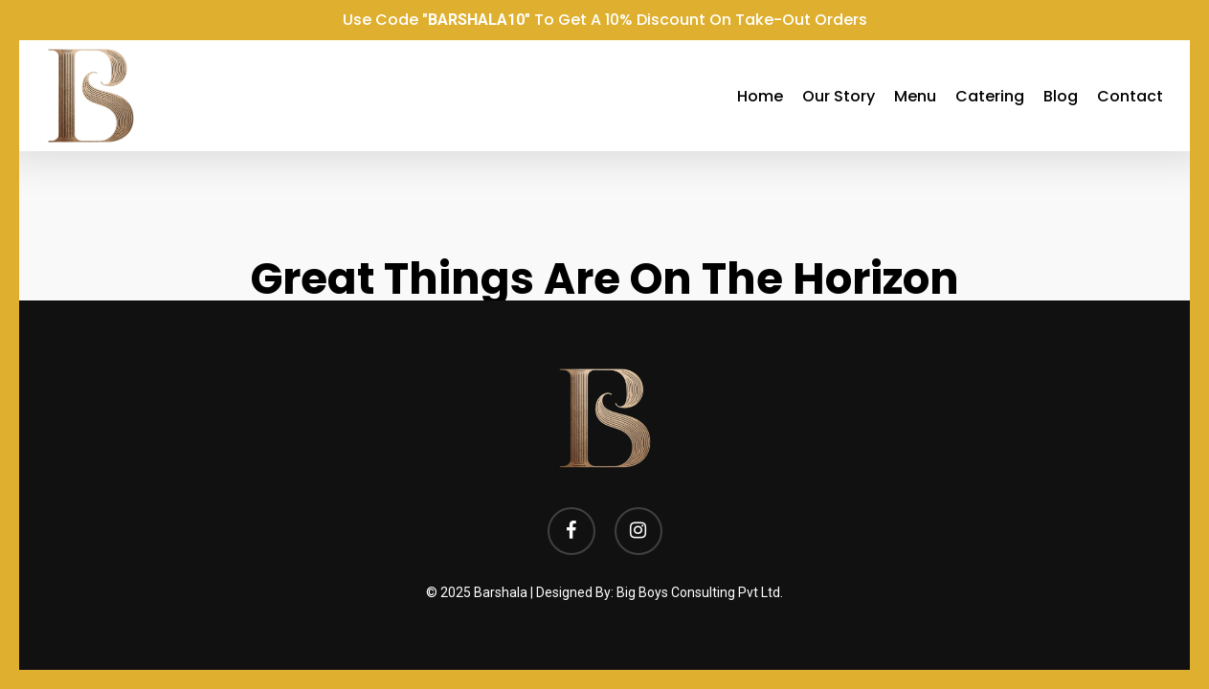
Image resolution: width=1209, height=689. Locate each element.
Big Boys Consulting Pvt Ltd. (699, 592)
